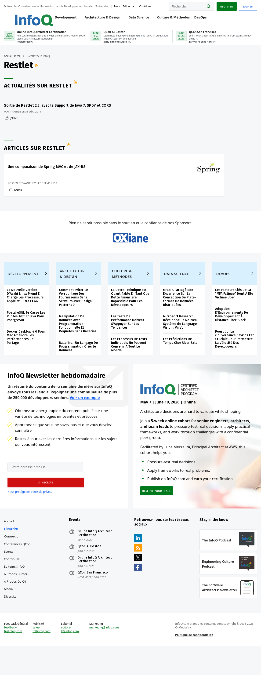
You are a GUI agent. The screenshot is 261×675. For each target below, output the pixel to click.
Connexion (13, 559)
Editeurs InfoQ (15, 589)
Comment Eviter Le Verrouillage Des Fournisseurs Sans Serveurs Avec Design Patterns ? (75, 314)
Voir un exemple (85, 417)
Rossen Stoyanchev (22, 189)
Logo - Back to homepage (24, 17)
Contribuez (12, 581)
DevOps (195, 19)
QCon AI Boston (90, 569)
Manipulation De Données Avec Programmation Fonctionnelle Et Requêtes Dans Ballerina (78, 340)
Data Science (133, 19)
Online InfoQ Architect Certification (95, 555)
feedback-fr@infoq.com (14, 656)
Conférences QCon (18, 566)
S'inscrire (11, 551)
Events (9, 574)
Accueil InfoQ (13, 60)
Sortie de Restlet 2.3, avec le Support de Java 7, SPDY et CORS (40, 109)
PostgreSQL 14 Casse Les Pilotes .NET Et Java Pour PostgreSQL (26, 333)
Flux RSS (38, 70)
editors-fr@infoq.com (70, 656)
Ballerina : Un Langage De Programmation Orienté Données (76, 363)
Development (61, 19)
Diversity (11, 619)
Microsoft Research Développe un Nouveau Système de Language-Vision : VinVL (181, 339)
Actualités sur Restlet (38, 89)
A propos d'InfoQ (17, 596)
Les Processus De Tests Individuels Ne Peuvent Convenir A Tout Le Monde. (129, 361)
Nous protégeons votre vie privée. (29, 512)
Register (225, 5)
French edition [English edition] (123, 5)
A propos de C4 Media (16, 607)
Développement (23, 290)
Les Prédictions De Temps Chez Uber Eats (180, 358)
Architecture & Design (98, 19)
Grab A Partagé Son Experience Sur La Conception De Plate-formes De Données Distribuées (179, 314)
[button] (44, 503)
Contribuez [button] (146, 5)
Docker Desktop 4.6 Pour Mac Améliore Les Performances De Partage (26, 354)
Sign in (247, 5)
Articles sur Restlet (35, 154)
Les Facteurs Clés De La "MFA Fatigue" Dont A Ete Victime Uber (234, 310)
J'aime (15, 124)
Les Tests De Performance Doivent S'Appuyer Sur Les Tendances (127, 339)
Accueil (10, 543)
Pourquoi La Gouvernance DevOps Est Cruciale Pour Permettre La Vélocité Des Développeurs (234, 356)
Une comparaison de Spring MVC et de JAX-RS (47, 173)
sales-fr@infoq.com (42, 656)
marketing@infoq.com (104, 654)
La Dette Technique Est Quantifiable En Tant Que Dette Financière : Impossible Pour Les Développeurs (130, 314)
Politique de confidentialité (194, 662)
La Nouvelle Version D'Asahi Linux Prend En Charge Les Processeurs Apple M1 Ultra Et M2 (25, 312)
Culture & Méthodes (168, 19)
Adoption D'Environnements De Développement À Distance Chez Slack (231, 331)
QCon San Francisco (93, 595)
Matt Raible (13, 118)
